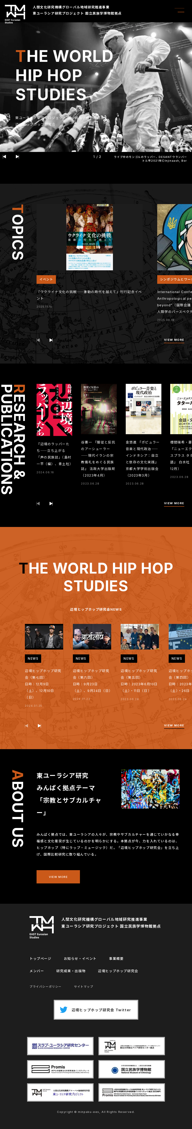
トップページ (41, 959)
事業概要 (116, 959)
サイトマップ (83, 986)
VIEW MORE (174, 339)
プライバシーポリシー (46, 986)
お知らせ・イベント (80, 959)
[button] (4, 156)
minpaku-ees (88, 1112)
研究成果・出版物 (71, 971)
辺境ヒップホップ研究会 (118, 971)
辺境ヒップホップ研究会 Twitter (94, 1010)
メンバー (37, 971)
